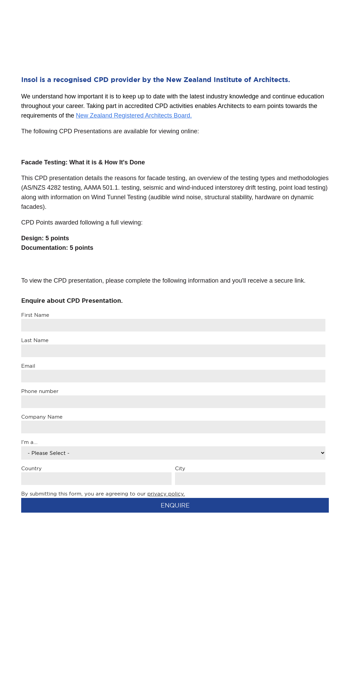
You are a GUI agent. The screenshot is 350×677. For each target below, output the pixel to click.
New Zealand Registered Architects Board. (134, 115)
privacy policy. (166, 494)
